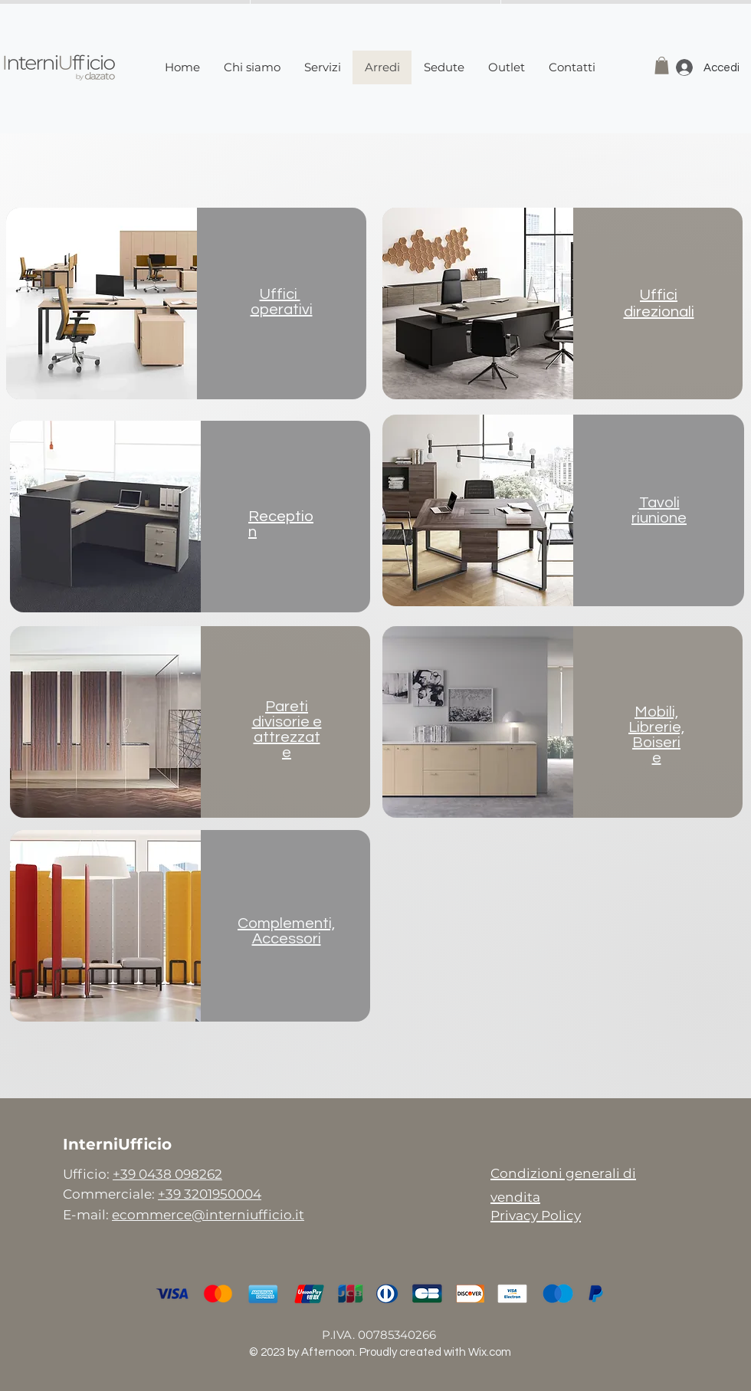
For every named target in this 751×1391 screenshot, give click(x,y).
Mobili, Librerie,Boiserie (656, 735)
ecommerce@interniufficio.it (208, 1214)
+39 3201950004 (209, 1194)
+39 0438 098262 (167, 1174)
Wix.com (489, 1352)
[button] (661, 65)
